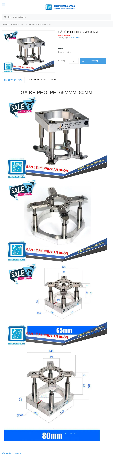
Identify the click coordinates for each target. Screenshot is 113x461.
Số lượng (61, 60)
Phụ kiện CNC (18, 24)
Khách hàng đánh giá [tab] (36, 80)
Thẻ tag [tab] (53, 80)
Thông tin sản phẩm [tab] (13, 80)
